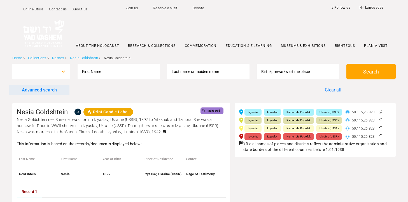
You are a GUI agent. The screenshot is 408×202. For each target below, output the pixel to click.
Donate (198, 8)
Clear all (333, 90)
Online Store (33, 9)
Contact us (58, 9)
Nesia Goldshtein (84, 58)
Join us (132, 8)
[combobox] (36, 71)
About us (80, 9)
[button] (164, 132)
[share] (77, 112)
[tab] (29, 191)
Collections (37, 58)
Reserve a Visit (165, 8)
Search (371, 72)
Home (17, 58)
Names (58, 58)
